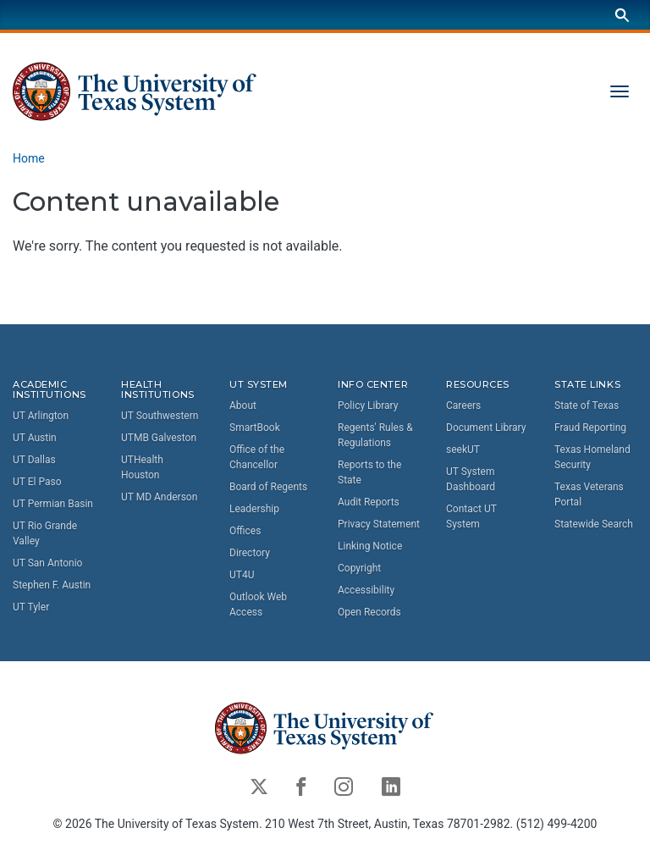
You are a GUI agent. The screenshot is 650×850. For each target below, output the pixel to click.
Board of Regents (268, 487)
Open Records (369, 612)
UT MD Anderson (159, 498)
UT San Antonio (47, 564)
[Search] (622, 15)
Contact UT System (471, 516)
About (242, 405)
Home (29, 158)
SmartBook (254, 427)
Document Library (486, 427)
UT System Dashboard (470, 479)
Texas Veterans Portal (589, 494)
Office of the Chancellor (256, 457)
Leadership (254, 509)
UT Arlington (41, 416)
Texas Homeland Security (592, 457)
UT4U (241, 575)
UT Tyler (31, 608)
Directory (249, 553)
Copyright (359, 568)
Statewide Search (593, 524)
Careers (463, 405)
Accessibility (366, 590)
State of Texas (586, 405)
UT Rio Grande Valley (45, 534)
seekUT (463, 449)
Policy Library (368, 405)
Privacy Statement (379, 524)
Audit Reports (368, 502)
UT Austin (35, 438)
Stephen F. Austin (52, 586)
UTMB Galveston (158, 438)
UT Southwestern (159, 416)
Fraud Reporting (590, 427)
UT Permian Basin (53, 505)
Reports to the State (369, 472)
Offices (245, 531)
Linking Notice (370, 546)
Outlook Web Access (258, 604)
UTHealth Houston (142, 468)
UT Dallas (34, 460)
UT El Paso (37, 482)
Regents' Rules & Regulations (375, 435)
